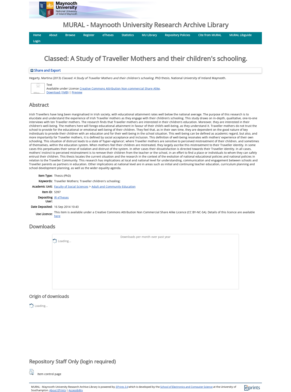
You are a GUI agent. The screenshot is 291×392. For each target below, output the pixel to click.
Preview (77, 92)
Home (37, 35)
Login (36, 41)
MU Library (149, 35)
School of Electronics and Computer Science (186, 387)
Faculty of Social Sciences (71, 186)
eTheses (108, 35)
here (57, 216)
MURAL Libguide (240, 35)
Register (88, 35)
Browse (70, 35)
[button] (31, 372)
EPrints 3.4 (122, 387)
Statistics (128, 35)
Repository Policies (177, 35)
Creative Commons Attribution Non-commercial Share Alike (120, 88)
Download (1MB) (57, 92)
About (53, 35)
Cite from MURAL (209, 35)
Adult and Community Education (114, 186)
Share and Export (46, 70)
